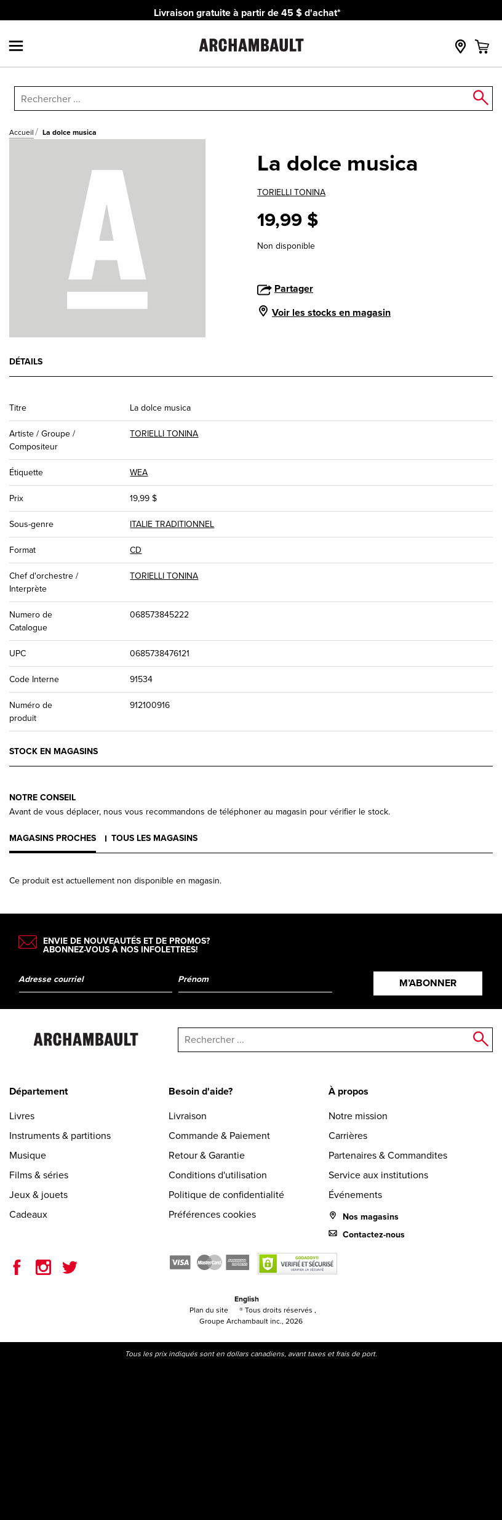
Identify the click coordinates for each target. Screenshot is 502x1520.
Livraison (188, 1116)
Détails (25, 361)
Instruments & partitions (60, 1135)
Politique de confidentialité (226, 1195)
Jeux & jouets (38, 1195)
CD (135, 550)
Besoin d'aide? (201, 1091)
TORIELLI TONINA (291, 192)
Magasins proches (52, 838)
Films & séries (38, 1175)
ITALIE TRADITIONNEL (172, 524)
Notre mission (358, 1116)
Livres (21, 1116)
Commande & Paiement (219, 1135)
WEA (139, 472)
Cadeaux (28, 1214)
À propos (349, 1091)
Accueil (21, 132)
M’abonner (427, 983)
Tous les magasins (154, 838)
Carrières (348, 1135)
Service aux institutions (378, 1175)
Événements (355, 1195)
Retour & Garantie (207, 1155)
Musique (27, 1155)
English (246, 1298)
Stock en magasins (53, 751)
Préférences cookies (212, 1214)
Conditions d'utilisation (218, 1175)
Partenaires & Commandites (388, 1155)
